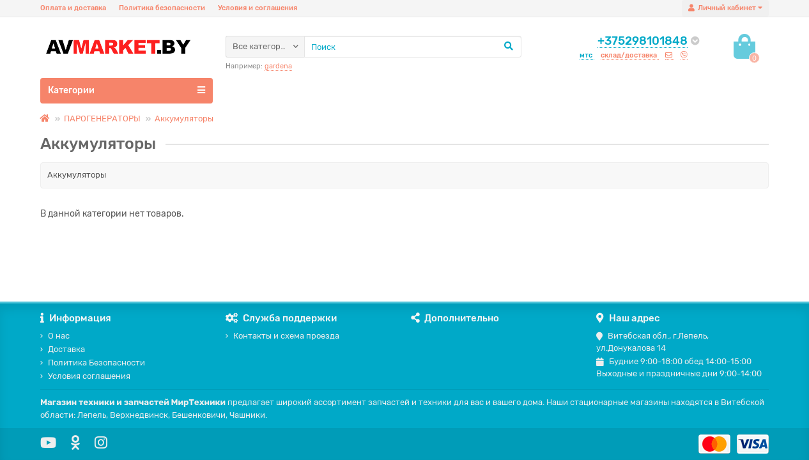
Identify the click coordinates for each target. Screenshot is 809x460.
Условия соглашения (85, 376)
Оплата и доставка (73, 8)
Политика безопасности (162, 8)
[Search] (412, 46)
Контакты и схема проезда (282, 336)
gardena (278, 66)
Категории (126, 90)
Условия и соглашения (257, 8)
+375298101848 (642, 40)
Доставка (62, 349)
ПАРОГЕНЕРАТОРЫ (102, 118)
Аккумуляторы (184, 118)
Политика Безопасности (92, 362)
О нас (55, 336)
